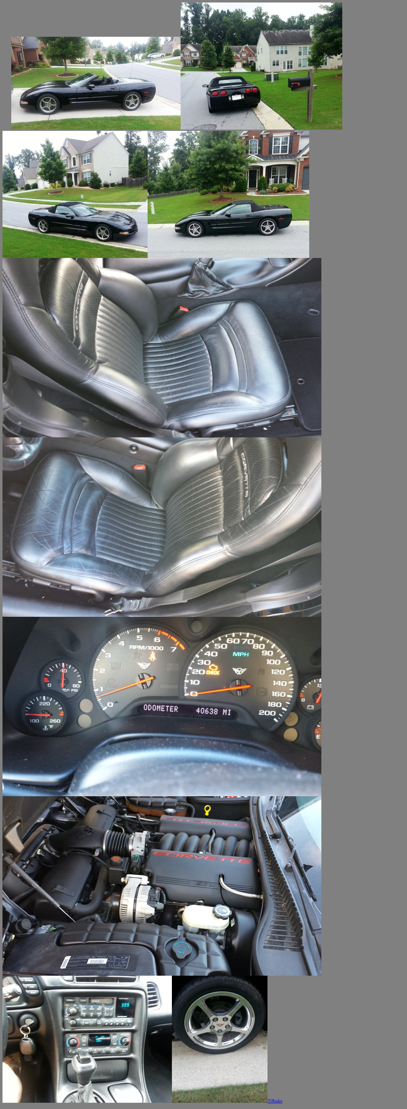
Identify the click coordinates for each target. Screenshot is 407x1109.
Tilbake (274, 1101)
